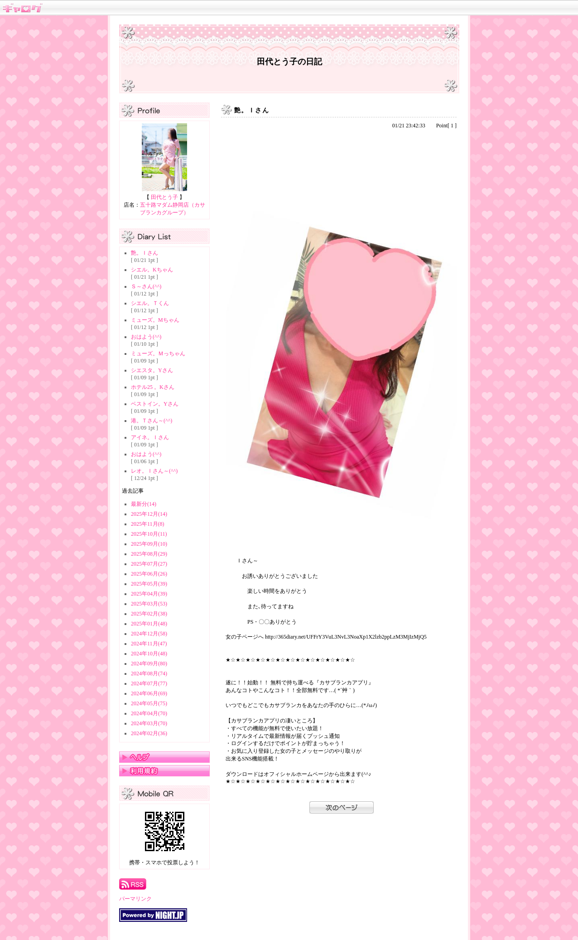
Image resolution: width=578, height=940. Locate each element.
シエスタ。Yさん (152, 370)
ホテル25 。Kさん (152, 387)
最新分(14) (143, 504)
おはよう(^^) (146, 337)
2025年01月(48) (149, 623)
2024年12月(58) (149, 633)
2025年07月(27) (149, 564)
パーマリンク (135, 899)
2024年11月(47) (149, 643)
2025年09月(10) (149, 544)
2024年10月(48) (149, 653)
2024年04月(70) (149, 713)
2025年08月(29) (149, 554)
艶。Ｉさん (144, 253)
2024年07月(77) (149, 683)
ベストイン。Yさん (154, 404)
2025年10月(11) (149, 534)
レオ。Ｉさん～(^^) (154, 471)
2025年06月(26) (149, 574)
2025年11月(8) (147, 524)
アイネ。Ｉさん (150, 437)
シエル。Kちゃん (152, 269)
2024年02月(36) (149, 733)
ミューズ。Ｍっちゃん (158, 353)
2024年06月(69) (149, 693)
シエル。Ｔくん (150, 303)
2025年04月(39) (149, 594)
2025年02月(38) (149, 614)
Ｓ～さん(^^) (146, 286)
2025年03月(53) (149, 604)
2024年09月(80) (149, 663)
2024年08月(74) (149, 673)
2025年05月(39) (149, 584)
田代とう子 (164, 197)
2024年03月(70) (149, 723)
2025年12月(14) (149, 514)
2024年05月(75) (149, 703)
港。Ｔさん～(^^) (151, 420)
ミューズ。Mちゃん (155, 320)
